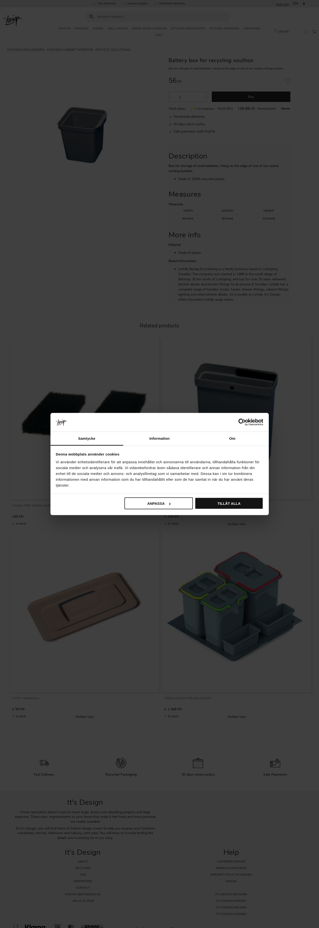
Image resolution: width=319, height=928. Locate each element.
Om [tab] (232, 438)
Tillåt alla (228, 503)
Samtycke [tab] (86, 438)
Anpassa (159, 503)
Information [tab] (159, 438)
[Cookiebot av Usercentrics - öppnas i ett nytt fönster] (242, 422)
